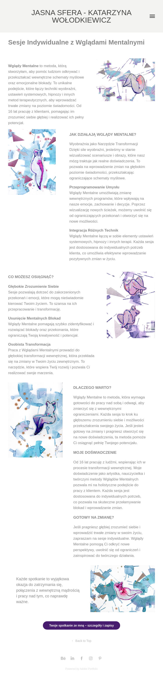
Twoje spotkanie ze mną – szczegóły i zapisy (81, 625)
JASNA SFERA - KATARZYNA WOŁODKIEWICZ (83, 16)
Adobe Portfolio (89, 668)
